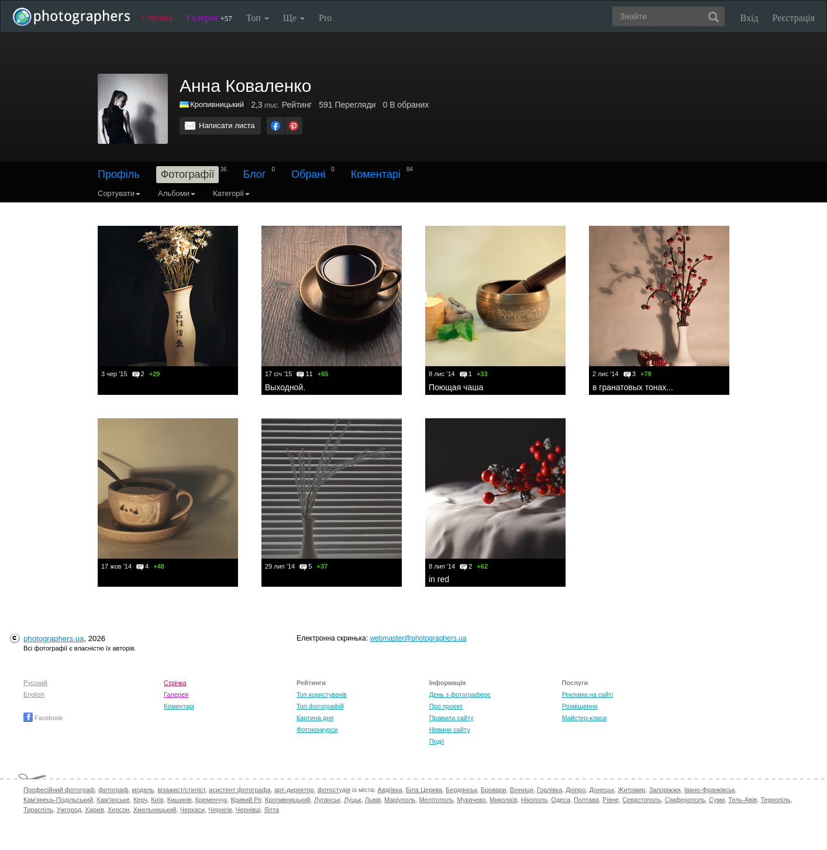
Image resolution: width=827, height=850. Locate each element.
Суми (717, 799)
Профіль (119, 174)
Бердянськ (461, 789)
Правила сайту (451, 717)
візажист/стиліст (181, 789)
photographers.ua (53, 638)
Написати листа (227, 125)
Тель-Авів (742, 799)
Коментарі (376, 174)
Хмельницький (155, 809)
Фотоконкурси (317, 729)
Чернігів (220, 809)
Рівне (610, 799)
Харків (94, 809)
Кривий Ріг (245, 799)
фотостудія (334, 789)
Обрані (308, 174)
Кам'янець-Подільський (58, 799)
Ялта (271, 809)
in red (439, 579)
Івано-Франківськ (709, 789)
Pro (325, 18)
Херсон (118, 809)
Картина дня (315, 717)
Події (436, 741)
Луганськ (327, 799)
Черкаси (192, 809)
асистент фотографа (240, 789)
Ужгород (69, 809)
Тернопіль (776, 799)
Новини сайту (449, 729)
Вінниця (521, 789)
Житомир (631, 789)
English (33, 694)
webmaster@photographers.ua (418, 638)
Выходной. (285, 387)
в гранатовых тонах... (632, 387)
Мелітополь (436, 799)
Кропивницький (288, 799)
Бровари (493, 789)
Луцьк (352, 799)
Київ (157, 799)
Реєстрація (794, 18)
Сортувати (119, 193)
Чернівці (248, 809)
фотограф (113, 789)
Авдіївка (390, 789)
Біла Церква (424, 789)
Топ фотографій (320, 706)
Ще (294, 18)
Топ (257, 18)
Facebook (43, 717)
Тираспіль (38, 809)
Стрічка (157, 18)
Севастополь (641, 799)
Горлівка (549, 789)
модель (143, 789)
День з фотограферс (460, 694)
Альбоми (176, 193)
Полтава (586, 799)
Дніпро (575, 789)
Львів (373, 799)
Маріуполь (399, 799)
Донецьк (601, 789)
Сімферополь (685, 799)
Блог (254, 174)
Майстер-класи (584, 717)
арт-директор (294, 789)
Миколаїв (504, 799)
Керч (140, 799)
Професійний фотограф (59, 789)
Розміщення (579, 706)
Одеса (560, 799)
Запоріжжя (665, 789)
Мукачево (471, 799)
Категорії (231, 193)
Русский (35, 682)
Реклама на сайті (587, 694)
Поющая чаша (456, 387)
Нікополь (534, 799)
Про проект (446, 706)
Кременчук (211, 799)
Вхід (749, 18)
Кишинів (179, 799)
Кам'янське (113, 799)
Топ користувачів (322, 694)
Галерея (209, 18)
